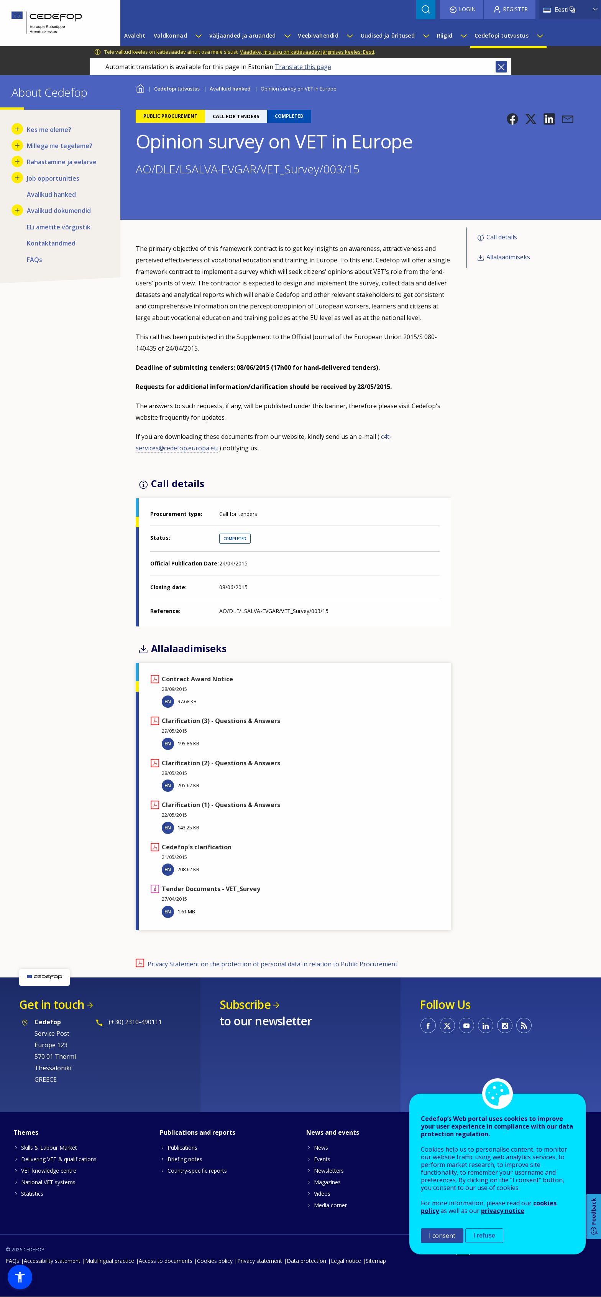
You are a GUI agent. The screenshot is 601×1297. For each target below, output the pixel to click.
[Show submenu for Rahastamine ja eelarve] (17, 161)
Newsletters (329, 1170)
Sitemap (376, 1260)
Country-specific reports (197, 1170)
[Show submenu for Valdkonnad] (198, 35)
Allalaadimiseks (508, 257)
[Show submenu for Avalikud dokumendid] (17, 210)
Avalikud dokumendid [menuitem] (59, 210)
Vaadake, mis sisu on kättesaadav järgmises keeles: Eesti (307, 51)
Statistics (32, 1193)
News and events (332, 1132)
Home (140, 87)
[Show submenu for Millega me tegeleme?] (17, 145)
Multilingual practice (109, 1260)
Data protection (306, 1260)
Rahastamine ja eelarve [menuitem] (62, 162)
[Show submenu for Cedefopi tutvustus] (540, 35)
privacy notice (502, 1210)
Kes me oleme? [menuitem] (49, 129)
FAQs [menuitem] (34, 259)
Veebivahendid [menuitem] (318, 35)
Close (501, 67)
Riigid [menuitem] (445, 35)
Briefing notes (184, 1159)
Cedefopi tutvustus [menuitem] (502, 35)
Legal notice (346, 1260)
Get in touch (51, 1004)
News (321, 1147)
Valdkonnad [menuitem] (170, 35)
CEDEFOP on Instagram (504, 1025)
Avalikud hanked (230, 88)
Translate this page (303, 67)
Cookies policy (215, 1260)
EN (167, 701)
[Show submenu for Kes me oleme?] (17, 129)
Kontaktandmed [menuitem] (51, 243)
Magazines (327, 1182)
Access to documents (165, 1260)
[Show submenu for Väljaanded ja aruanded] (287, 35)
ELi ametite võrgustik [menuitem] (58, 227)
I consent (442, 1235)
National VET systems (48, 1182)
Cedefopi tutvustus (177, 88)
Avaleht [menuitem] (134, 35)
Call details (501, 237)
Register (515, 9)
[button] (512, 119)
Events (322, 1159)
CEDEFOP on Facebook (428, 1025)
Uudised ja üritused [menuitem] (388, 35)
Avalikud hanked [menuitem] (51, 194)
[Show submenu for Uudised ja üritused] (426, 35)
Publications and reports (197, 1132)
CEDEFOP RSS (524, 1025)
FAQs (12, 1260)
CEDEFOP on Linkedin (485, 1025)
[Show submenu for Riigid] (463, 35)
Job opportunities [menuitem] (53, 178)
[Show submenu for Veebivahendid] (349, 35)
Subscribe (245, 1004)
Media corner (330, 1205)
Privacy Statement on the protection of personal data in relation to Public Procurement (272, 964)
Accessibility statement (52, 1260)
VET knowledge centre (48, 1170)
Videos (322, 1193)
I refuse (484, 1235)
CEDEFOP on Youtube (466, 1025)
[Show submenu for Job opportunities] (17, 177)
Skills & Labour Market (49, 1147)
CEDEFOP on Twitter (447, 1025)
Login (467, 9)
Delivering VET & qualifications (59, 1159)
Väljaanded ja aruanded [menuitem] (242, 35)
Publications (182, 1147)
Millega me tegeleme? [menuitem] (59, 146)
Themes (25, 1132)
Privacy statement (259, 1260)
